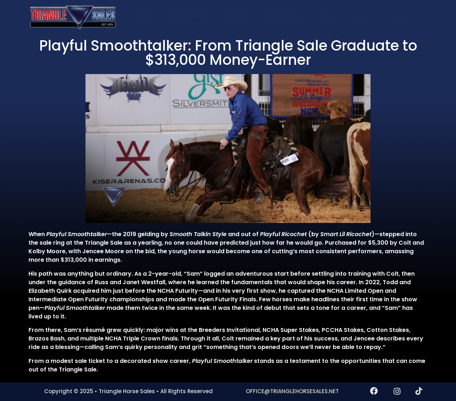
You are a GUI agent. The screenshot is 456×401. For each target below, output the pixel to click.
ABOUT (327, 16)
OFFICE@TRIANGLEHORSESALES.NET (292, 391)
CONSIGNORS (190, 16)
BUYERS (239, 16)
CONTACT (401, 16)
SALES (144, 16)
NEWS (362, 16)
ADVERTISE (283, 16)
